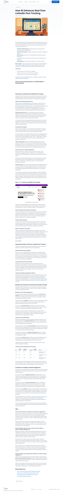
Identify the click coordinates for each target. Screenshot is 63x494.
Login (50, 1)
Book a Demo (55, 1)
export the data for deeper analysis (40, 278)
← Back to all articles (19, 481)
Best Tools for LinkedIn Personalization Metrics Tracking (28, 472)
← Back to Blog (17, 7)
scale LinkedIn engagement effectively (23, 65)
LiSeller (21, 42)
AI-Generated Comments (22, 58)
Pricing (38, 1)
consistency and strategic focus (37, 396)
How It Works (21, 1)
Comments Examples (32, 1)
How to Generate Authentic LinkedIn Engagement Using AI (28, 471)
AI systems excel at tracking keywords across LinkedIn (26, 103)
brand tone (19, 59)
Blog (37, 489)
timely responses (35, 63)
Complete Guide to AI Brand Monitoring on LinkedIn (27, 474)
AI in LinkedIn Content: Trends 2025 (24, 476)
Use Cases (25, 1)
